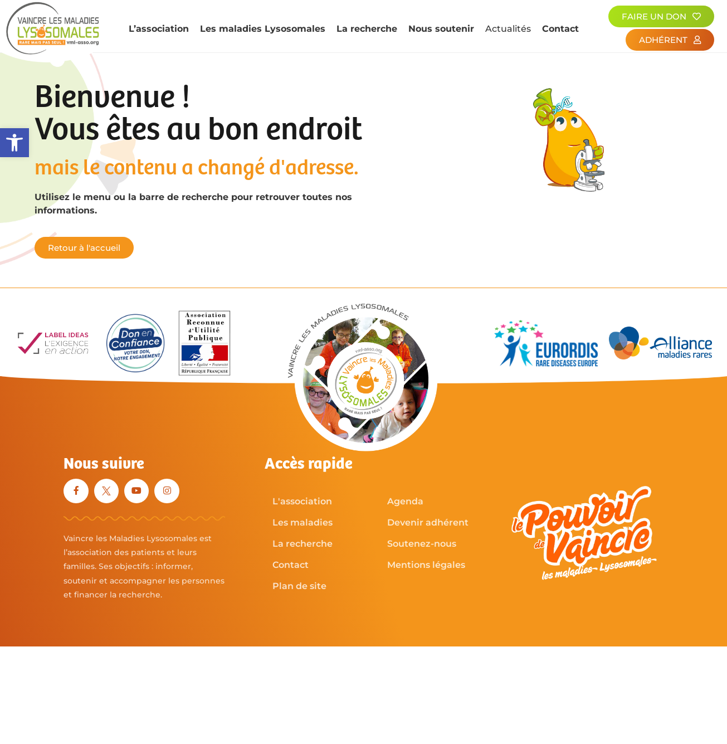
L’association (159, 28)
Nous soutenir (441, 28)
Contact (560, 28)
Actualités (508, 28)
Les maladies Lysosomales (262, 28)
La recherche (366, 28)
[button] (14, 142)
